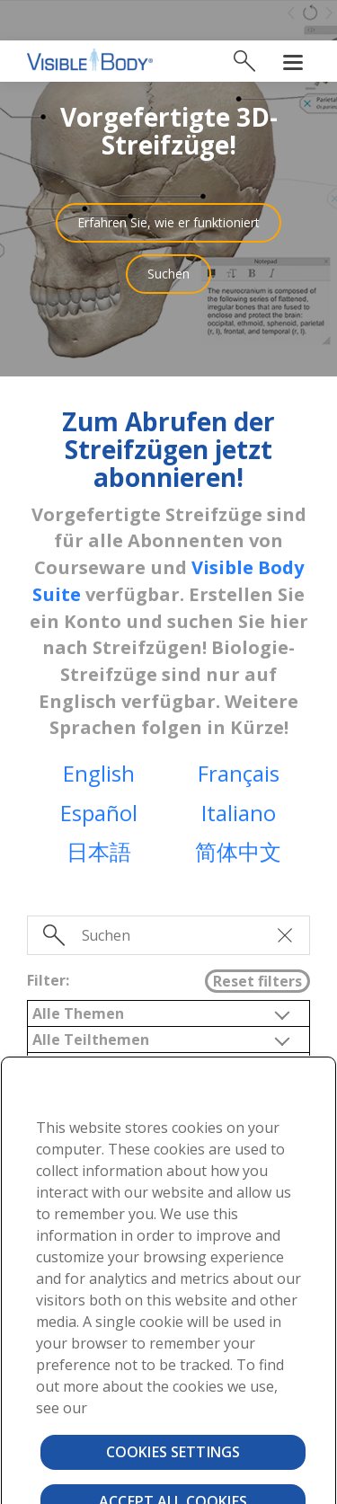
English (99, 733)
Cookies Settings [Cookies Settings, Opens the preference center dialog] (173, 1411)
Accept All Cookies (173, 1461)
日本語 (99, 811)
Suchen (168, 233)
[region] (168, 1259)
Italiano (238, 772)
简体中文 (238, 811)
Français (238, 733)
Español (98, 772)
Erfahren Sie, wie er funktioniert (168, 181)
